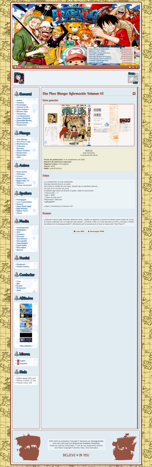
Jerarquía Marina (24, 120)
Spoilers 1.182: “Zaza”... (97, 51)
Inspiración (22, 125)
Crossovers (22, 153)
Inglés (22, 361)
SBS (19, 157)
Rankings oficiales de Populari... (100, 56)
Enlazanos (21, 288)
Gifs (18, 232)
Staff (19, 290)
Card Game (22, 245)
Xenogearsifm (97, 441)
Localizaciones (23, 116)
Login (29, 67)
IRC (18, 284)
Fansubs (20, 236)
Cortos (20, 176)
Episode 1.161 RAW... (96, 62)
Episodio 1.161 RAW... (97, 55)
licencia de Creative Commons (86, 443)
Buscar (20, 250)
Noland (20, 204)
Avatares (21, 234)
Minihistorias (22, 144)
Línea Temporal (23, 118)
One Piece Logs (24, 142)
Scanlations (22, 239)
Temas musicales (24, 185)
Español (23, 363)
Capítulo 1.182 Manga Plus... (99, 60)
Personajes (22, 105)
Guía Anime (22, 172)
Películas (21, 174)
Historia (20, 103)
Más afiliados (26, 346)
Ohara (19, 213)
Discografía (22, 241)
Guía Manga (22, 139)
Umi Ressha (22, 209)
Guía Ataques (23, 109)
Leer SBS (80, 231)
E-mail (19, 286)
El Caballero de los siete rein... (100, 53)
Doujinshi (21, 264)
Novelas (20, 148)
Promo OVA (22, 178)
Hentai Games (23, 267)
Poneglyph (21, 200)
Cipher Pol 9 (22, 211)
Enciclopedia (22, 123)
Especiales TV (23, 181)
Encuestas (21, 248)
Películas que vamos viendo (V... (100, 58)
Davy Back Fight (24, 206)
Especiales (21, 155)
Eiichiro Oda (22, 112)
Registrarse (44, 67)
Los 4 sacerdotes (24, 202)
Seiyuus (20, 183)
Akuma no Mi (22, 107)
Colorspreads (23, 228)
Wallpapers (22, 230)
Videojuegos (22, 243)
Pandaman (21, 114)
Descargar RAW (97, 231)
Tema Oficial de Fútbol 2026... (99, 49)
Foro (19, 67)
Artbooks (21, 146)
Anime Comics (23, 151)
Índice (19, 100)
